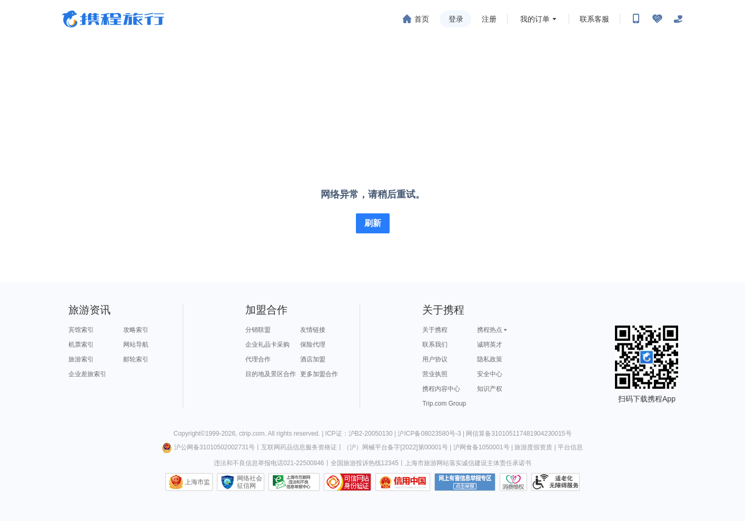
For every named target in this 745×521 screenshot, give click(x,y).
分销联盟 (258, 329)
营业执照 (435, 374)
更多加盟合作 (319, 374)
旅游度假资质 (533, 447)
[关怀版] (678, 19)
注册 (489, 19)
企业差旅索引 (87, 374)
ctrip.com (252, 433)
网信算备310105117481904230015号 (518, 433)
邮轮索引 (135, 359)
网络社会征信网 (249, 482)
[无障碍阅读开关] (657, 19)
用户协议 (435, 359)
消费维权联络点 (513, 482)
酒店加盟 (312, 359)
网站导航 (135, 344)
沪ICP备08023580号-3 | (432, 433)
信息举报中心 (294, 482)
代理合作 (258, 359)
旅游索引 (81, 359)
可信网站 (347, 482)
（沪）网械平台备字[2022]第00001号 (395, 447)
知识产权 (489, 388)
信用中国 (402, 482)
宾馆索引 (81, 329)
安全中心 (489, 374)
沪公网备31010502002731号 (208, 447)
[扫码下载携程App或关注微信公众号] (636, 19)
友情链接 (312, 329)
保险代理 (312, 344)
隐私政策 (489, 359)
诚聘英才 (489, 344)
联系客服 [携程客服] (594, 19)
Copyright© (189, 433)
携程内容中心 (441, 388)
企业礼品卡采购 (267, 344)
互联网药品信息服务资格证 (299, 447)
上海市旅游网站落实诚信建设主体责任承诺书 (468, 463)
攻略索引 (135, 329)
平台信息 (570, 447)
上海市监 (197, 482)
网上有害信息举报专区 (464, 482)
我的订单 (535, 19)
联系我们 (435, 344)
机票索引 (81, 344)
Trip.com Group (444, 403)
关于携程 (435, 329)
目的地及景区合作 (270, 374)
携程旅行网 (113, 19)
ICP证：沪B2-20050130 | (361, 433)
